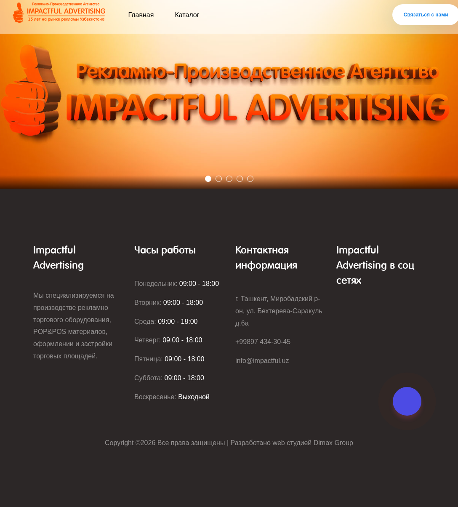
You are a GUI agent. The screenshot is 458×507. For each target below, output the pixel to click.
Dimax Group (333, 442)
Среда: (165, 321)
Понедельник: (176, 283)
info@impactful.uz (262, 360)
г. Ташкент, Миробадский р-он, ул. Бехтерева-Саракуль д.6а (278, 311)
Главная (141, 15)
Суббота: (169, 378)
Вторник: (168, 302)
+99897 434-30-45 (262, 341)
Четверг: (168, 340)
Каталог (187, 15)
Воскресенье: (172, 396)
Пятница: (169, 359)
